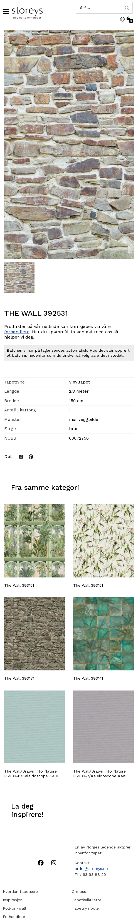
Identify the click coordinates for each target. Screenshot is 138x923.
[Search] (126, 7)
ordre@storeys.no (91, 868)
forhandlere (16, 331)
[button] (6, 11)
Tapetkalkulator (86, 899)
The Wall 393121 (88, 584)
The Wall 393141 (88, 677)
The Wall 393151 (19, 584)
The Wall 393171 (19, 677)
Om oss (79, 891)
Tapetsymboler (86, 907)
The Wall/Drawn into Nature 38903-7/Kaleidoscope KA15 (99, 773)
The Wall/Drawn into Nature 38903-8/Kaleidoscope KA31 (31, 773)
